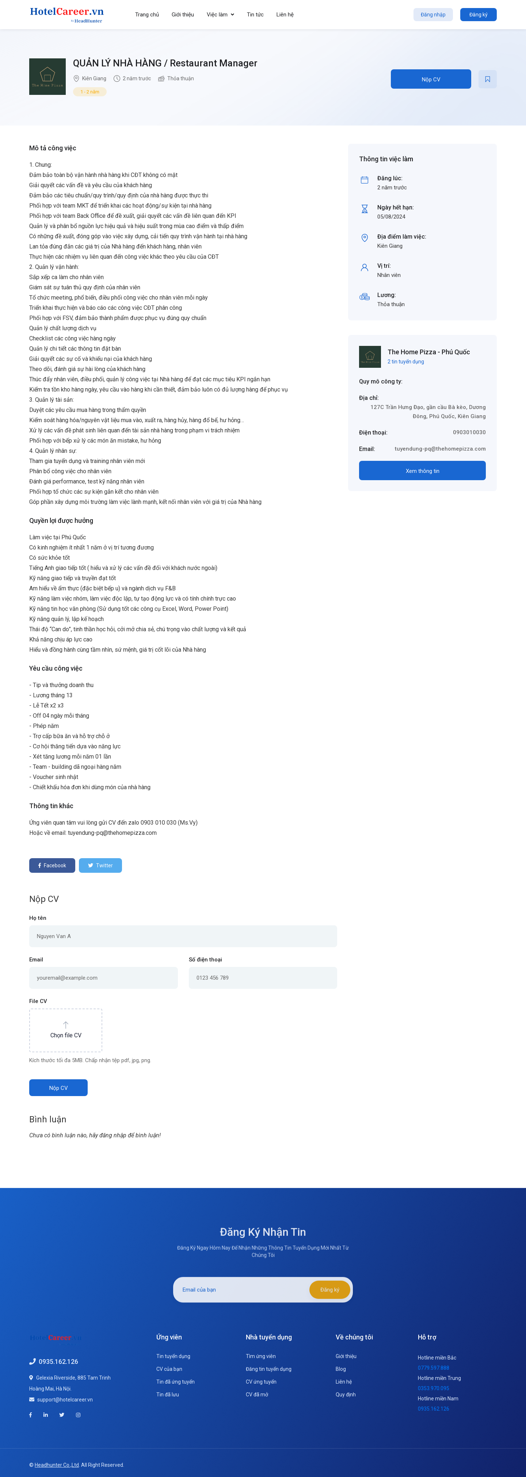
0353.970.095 (433, 1388)
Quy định (346, 1394)
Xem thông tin (422, 471)
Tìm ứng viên (261, 1355)
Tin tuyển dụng (173, 1355)
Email (36, 959)
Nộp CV (431, 79)
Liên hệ (285, 14)
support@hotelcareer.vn (65, 1398)
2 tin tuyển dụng (406, 362)
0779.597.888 (433, 1367)
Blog (341, 1368)
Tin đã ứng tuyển (175, 1381)
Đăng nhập (433, 15)
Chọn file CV (65, 1034)
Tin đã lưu (167, 1394)
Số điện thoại (205, 959)
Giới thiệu (183, 14)
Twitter (100, 865)
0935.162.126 (58, 1360)
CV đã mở (257, 1394)
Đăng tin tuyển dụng (268, 1368)
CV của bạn (169, 1368)
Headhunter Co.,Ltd (57, 1460)
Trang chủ (147, 14)
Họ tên (37, 917)
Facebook (52, 865)
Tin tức (255, 14)
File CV (38, 1000)
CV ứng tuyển (261, 1381)
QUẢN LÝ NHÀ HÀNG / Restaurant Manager (165, 63)
